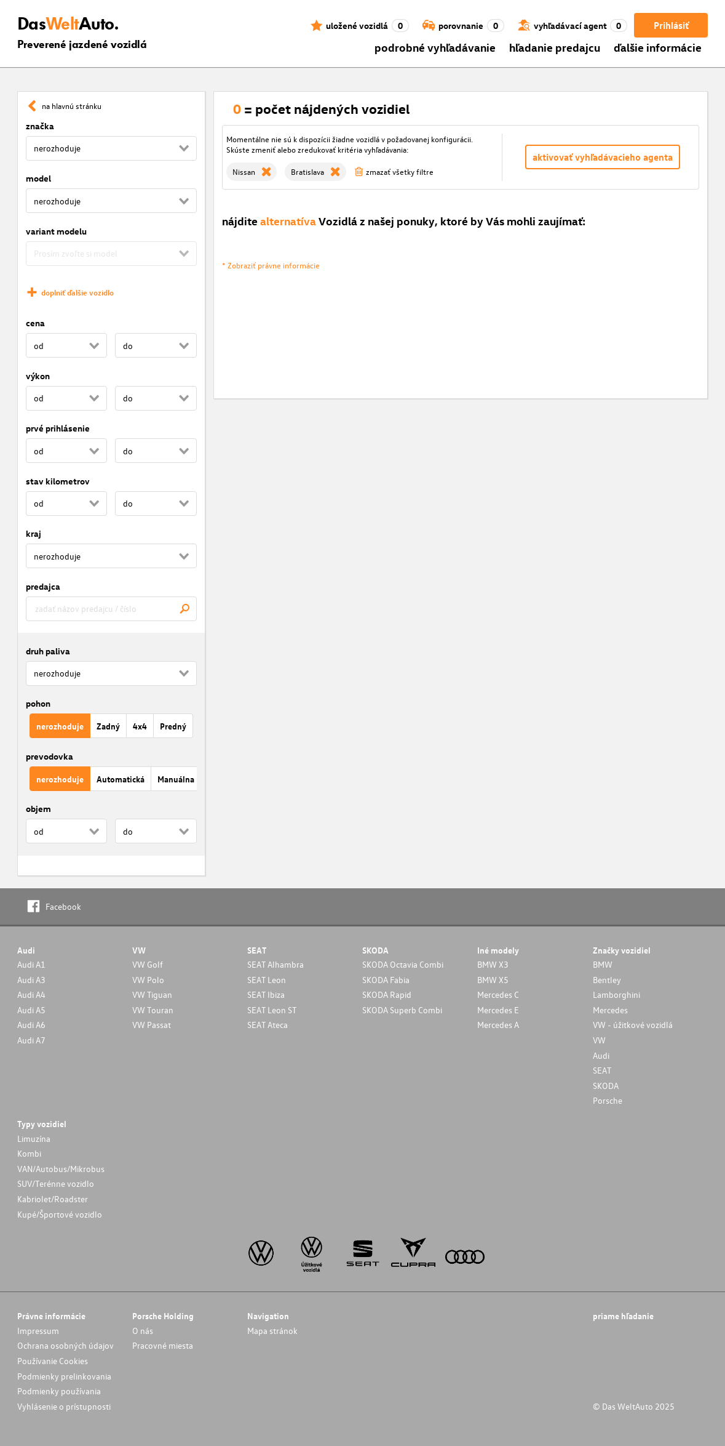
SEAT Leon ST (271, 1010)
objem (38, 808)
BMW (602, 964)
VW (599, 1040)
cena (35, 323)
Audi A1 (31, 964)
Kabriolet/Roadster (52, 1199)
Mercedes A (498, 1024)
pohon (38, 703)
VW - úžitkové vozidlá (633, 1024)
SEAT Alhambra (275, 964)
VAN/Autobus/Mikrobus (61, 1169)
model (38, 178)
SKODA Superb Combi (402, 1010)
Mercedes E (498, 1010)
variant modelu (56, 231)
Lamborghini (616, 994)
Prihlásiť (671, 25)
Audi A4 (31, 994)
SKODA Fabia (386, 980)
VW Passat (151, 1024)
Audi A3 (31, 980)
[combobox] (111, 608)
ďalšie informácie (658, 47)
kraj (33, 533)
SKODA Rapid (386, 994)
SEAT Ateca (267, 1024)
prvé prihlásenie (58, 428)
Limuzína (33, 1138)
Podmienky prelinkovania (64, 1376)
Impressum (38, 1330)
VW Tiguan (152, 994)
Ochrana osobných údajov (65, 1345)
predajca (43, 586)
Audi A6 (31, 1024)
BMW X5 (493, 980)
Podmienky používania (59, 1391)
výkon (38, 376)
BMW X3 (493, 964)
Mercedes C (498, 994)
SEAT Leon (266, 980)
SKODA (606, 1085)
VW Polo (148, 980)
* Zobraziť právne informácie (271, 265)
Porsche (607, 1100)
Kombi (29, 1153)
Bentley (607, 980)
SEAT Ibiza (266, 994)
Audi (601, 1055)
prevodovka (49, 756)
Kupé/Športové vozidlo (59, 1214)
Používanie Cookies (52, 1361)
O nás (142, 1330)
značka (40, 126)
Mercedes (610, 1010)
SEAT (602, 1070)
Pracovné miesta (162, 1345)
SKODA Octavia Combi (402, 964)
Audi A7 (31, 1040)
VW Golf (147, 964)
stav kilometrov (58, 481)
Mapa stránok (272, 1330)
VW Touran (152, 1010)
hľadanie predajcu (554, 47)
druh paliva (48, 651)
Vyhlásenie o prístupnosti (64, 1406)
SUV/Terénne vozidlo (55, 1183)
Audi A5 (31, 1010)
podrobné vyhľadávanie (435, 47)
